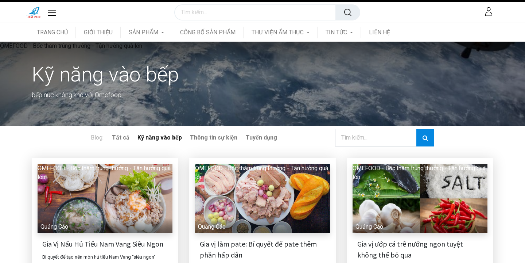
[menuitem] (56, 32)
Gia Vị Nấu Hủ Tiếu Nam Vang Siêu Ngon (102, 243)
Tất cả (120, 137)
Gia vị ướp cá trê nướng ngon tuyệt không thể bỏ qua (410, 249)
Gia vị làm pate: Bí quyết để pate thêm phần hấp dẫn (258, 249)
